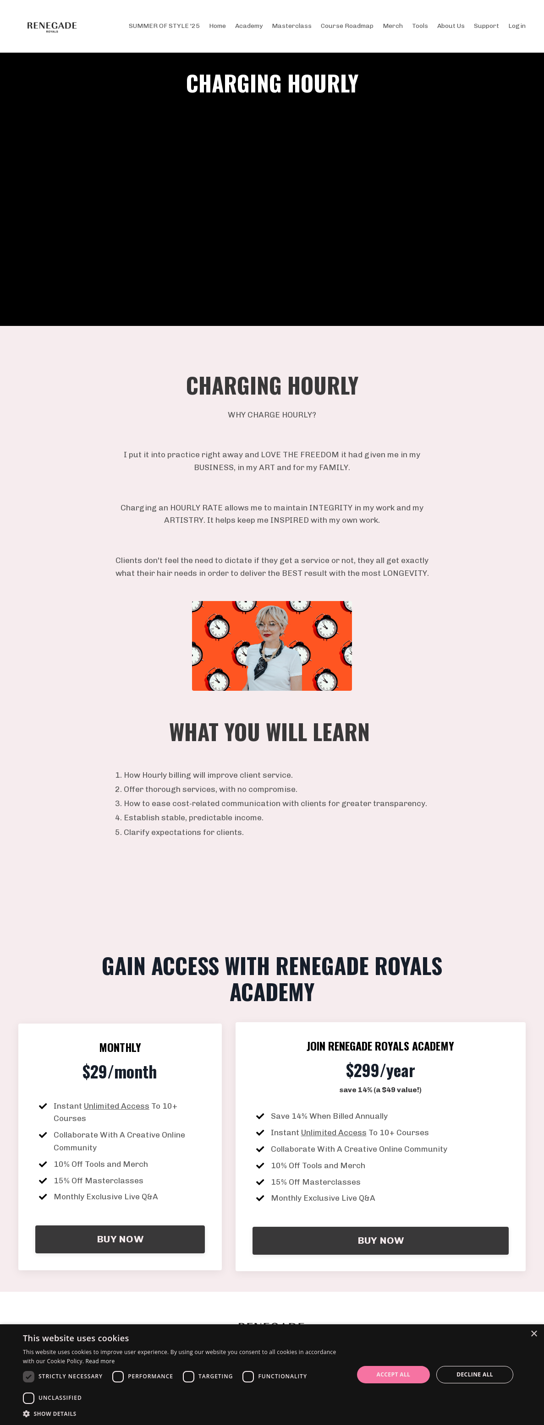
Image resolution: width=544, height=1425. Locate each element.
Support (486, 26)
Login (517, 26)
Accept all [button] (394, 1374)
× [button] (533, 1334)
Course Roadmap (347, 26)
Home (217, 26)
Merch (393, 26)
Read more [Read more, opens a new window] (100, 1361)
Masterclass (292, 26)
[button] (183, 1413)
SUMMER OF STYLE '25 (164, 26)
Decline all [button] (474, 1374)
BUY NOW (120, 1253)
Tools (420, 26)
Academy (249, 26)
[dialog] (272, 1374)
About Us (451, 26)
